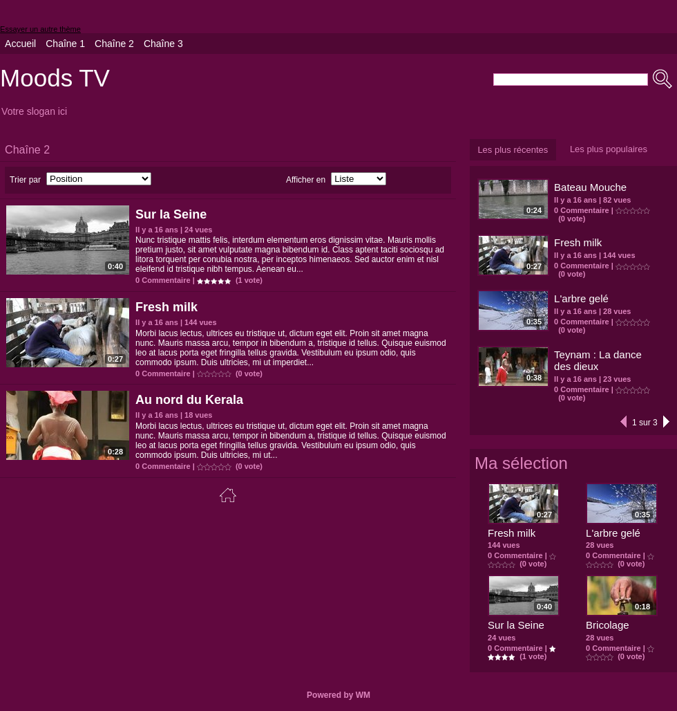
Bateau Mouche (590, 187)
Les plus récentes (512, 150)
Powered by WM (338, 695)
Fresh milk (166, 307)
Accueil (20, 43)
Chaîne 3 (163, 43)
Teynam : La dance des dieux (598, 360)
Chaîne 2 (114, 43)
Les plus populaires (608, 149)
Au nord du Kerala (189, 400)
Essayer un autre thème (40, 29)
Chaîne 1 (65, 43)
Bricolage (607, 625)
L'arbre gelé (581, 298)
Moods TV (55, 77)
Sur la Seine (171, 214)
